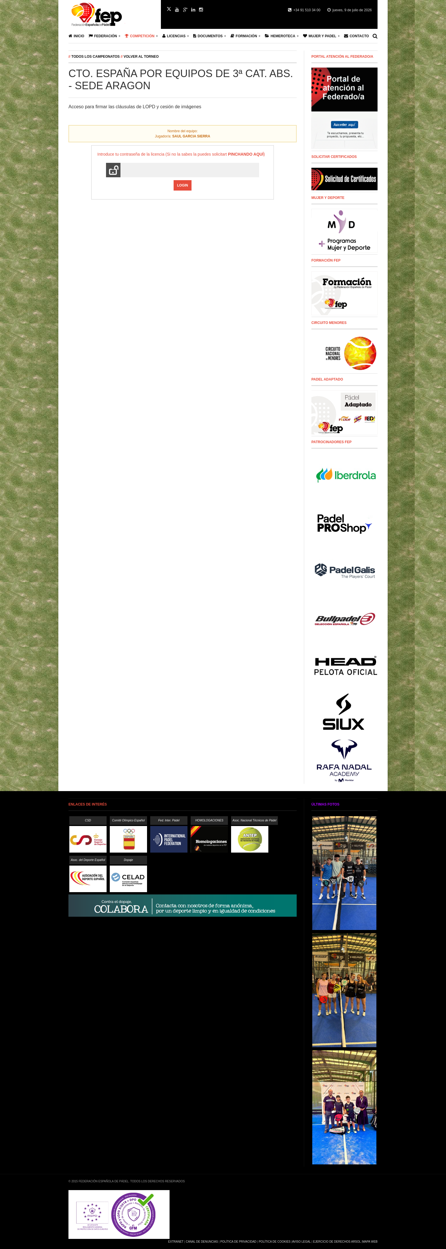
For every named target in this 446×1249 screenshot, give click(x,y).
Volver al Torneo (141, 57)
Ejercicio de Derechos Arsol (337, 1241)
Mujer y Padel (319, 36)
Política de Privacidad (238, 1241)
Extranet (175, 1241)
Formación (244, 36)
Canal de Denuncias (202, 1241)
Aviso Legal (301, 1241)
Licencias (174, 36)
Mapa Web (370, 1241)
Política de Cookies (275, 1241)
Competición (140, 36)
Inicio (76, 36)
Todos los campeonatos (95, 57)
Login (182, 185)
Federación (103, 36)
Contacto (356, 36)
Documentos (207, 36)
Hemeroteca (280, 36)
